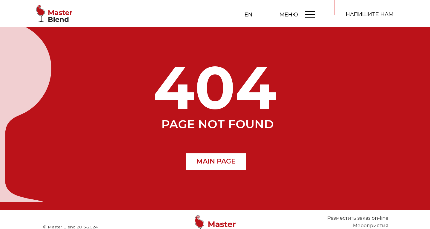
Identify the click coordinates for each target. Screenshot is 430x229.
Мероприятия (370, 225)
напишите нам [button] (370, 14)
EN (248, 14)
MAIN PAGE (216, 161)
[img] (310, 14)
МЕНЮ (289, 14)
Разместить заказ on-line (357, 218)
